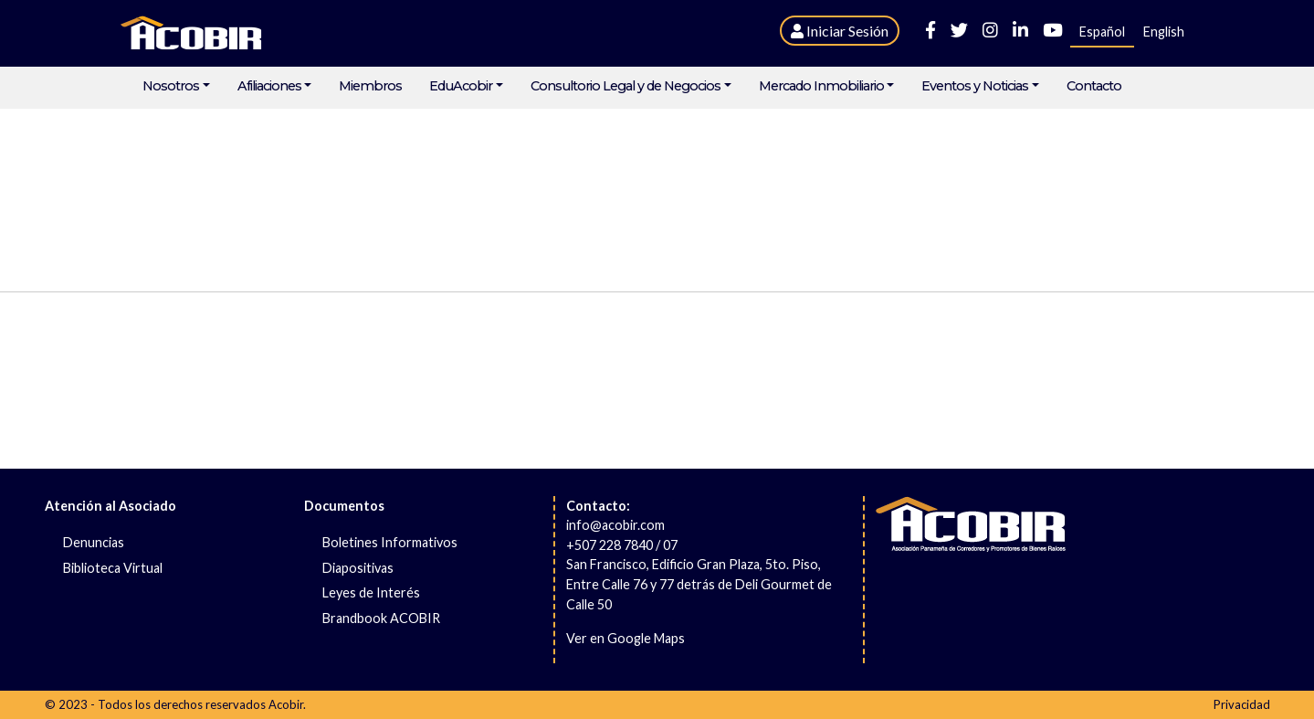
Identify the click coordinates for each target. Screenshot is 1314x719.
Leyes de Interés (371, 592)
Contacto (1094, 86)
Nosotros (170, 86)
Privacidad (1242, 704)
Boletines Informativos (389, 542)
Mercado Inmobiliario (821, 86)
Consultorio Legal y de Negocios (625, 86)
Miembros (370, 86)
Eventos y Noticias (974, 86)
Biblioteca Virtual (113, 568)
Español (1102, 31)
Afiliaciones (269, 86)
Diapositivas (358, 568)
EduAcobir (460, 86)
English (1163, 31)
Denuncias (93, 542)
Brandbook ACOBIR (381, 618)
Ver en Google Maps (625, 638)
